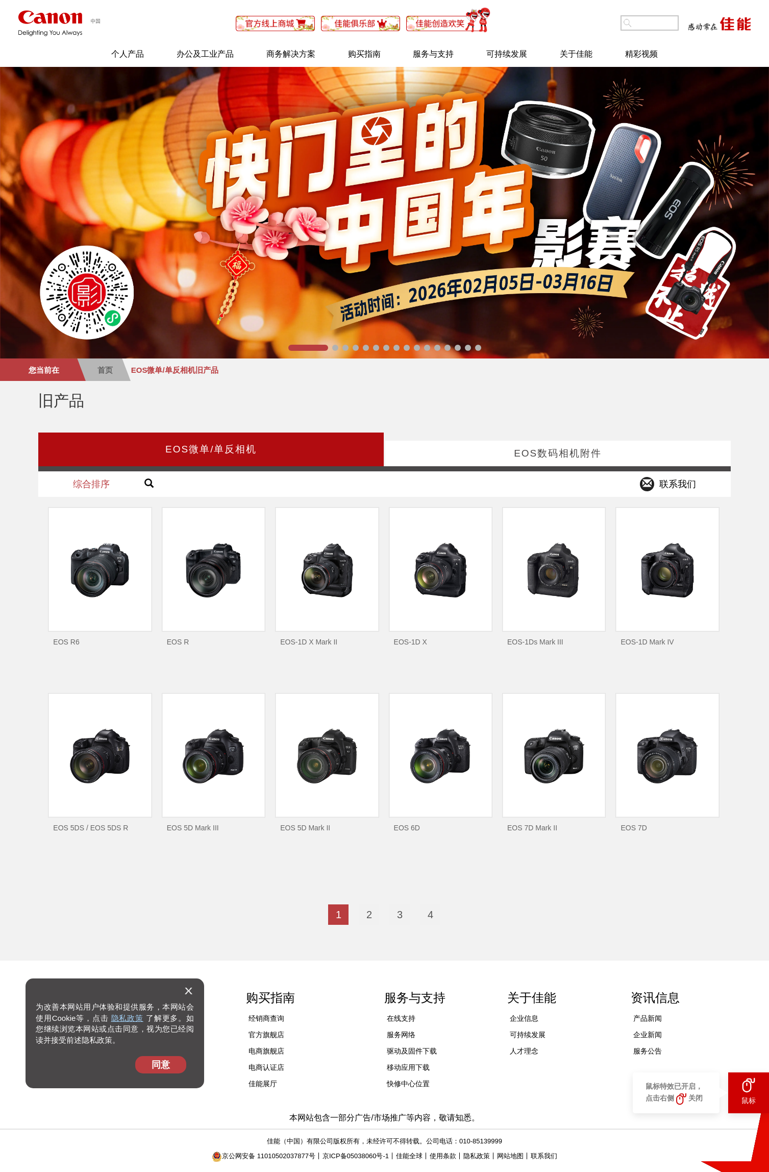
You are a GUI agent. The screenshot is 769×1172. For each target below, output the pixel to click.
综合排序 (91, 484)
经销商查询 (266, 1018)
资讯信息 (655, 997)
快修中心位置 (408, 1084)
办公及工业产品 (205, 54)
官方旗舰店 (266, 1035)
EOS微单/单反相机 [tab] (211, 449)
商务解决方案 (290, 54)
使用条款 (443, 1156)
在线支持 (401, 1018)
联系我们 (544, 1156)
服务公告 (647, 1051)
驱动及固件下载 (412, 1051)
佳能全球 (409, 1156)
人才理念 (524, 1051)
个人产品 (127, 54)
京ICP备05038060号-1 (356, 1156)
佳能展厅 (263, 1084)
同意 (161, 1065)
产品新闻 (647, 1018)
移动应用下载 (408, 1067)
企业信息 (524, 1018)
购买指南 (364, 54)
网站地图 (510, 1156)
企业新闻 (647, 1035)
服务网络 (401, 1035)
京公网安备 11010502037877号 (263, 1156)
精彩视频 (641, 54)
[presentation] (211, 449)
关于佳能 (576, 54)
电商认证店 (266, 1067)
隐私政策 (127, 1018)
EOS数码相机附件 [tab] (558, 453)
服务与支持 (433, 54)
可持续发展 (506, 54)
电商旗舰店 (266, 1051)
